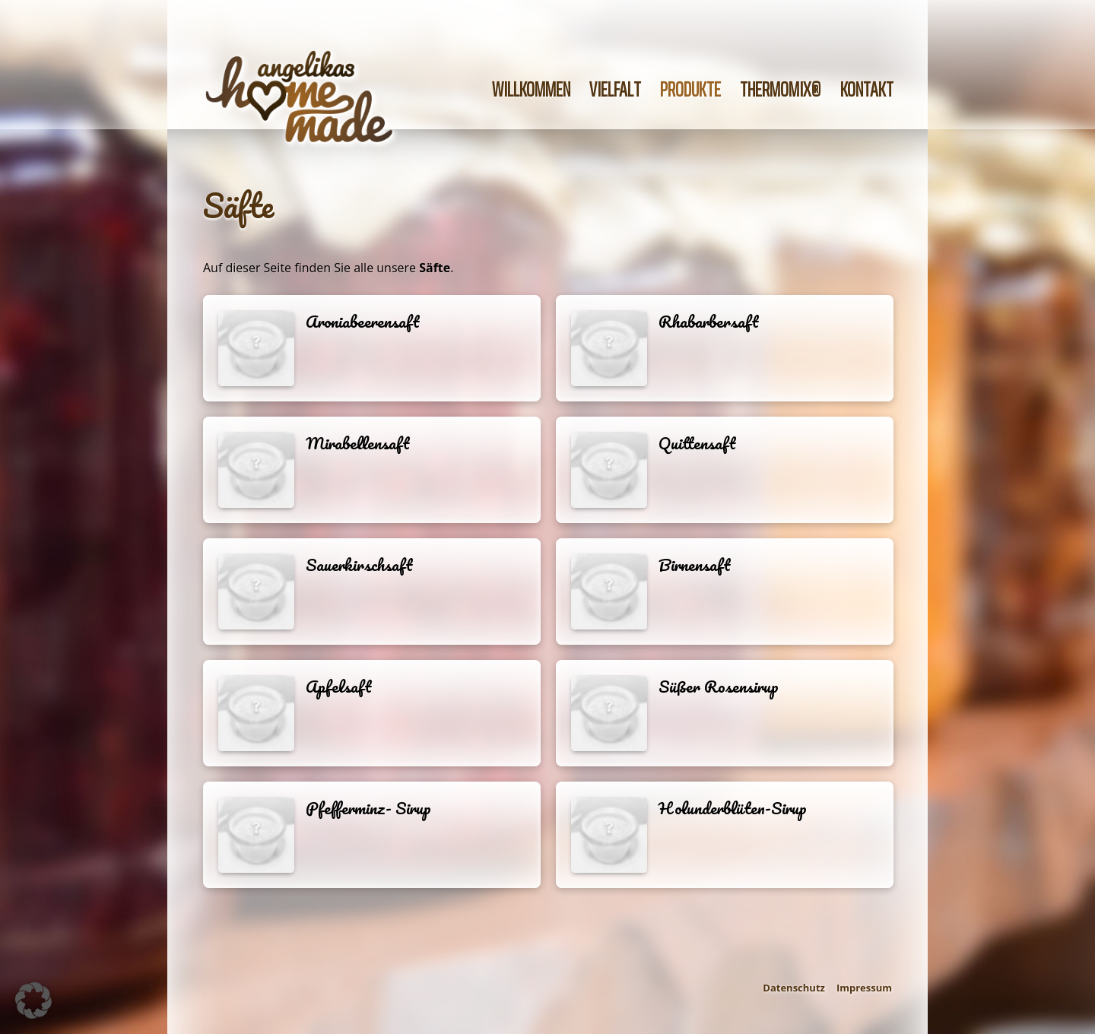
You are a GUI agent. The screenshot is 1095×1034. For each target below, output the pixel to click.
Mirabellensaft (358, 443)
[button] (33, 1000)
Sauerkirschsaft (359, 564)
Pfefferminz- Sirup (368, 808)
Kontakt (866, 89)
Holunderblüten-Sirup (733, 808)
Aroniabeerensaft (363, 321)
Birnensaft (695, 564)
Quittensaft (697, 443)
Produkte (690, 89)
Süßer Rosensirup (719, 686)
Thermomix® (780, 89)
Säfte (238, 205)
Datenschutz (794, 987)
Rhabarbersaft (709, 321)
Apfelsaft (339, 686)
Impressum (864, 987)
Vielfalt (615, 89)
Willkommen (531, 89)
